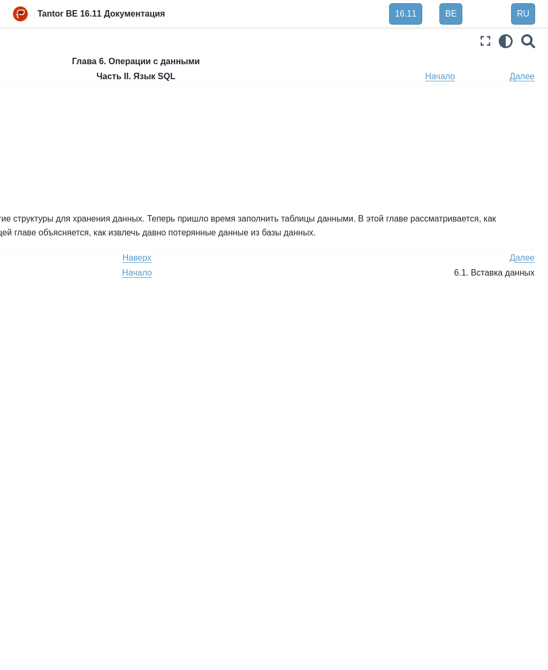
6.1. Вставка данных (67, 193)
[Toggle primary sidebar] (155, 41)
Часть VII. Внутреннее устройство (53, 616)
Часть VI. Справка (46, 593)
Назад (162, 76)
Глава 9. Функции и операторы (56, 314)
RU (523, 13)
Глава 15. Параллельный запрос (65, 480)
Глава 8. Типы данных (61, 291)
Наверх (203, 76)
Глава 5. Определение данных (62, 140)
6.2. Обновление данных (75, 211)
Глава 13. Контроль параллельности (57, 421)
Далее (522, 76)
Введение (31, 66)
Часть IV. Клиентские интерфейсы (51, 540)
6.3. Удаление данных (70, 227)
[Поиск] (528, 41)
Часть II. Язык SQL (49, 100)
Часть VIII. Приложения (56, 639)
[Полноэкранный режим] (485, 41)
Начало (481, 76)
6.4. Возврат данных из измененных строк (72, 251)
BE (450, 13)
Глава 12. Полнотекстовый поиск (65, 391)
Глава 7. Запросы (53, 274)
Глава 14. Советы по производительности (59, 450)
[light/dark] (505, 41)
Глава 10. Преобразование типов (66, 344)
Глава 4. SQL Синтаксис (65, 117)
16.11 (405, 13)
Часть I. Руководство (51, 83)
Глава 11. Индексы (56, 367)
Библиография (40, 656)
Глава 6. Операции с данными (61, 170)
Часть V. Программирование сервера (62, 569)
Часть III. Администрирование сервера (61, 510)
